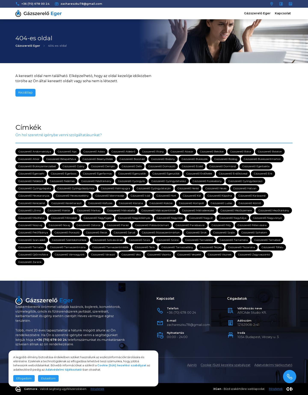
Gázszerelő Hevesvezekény (72, 195)
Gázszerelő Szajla (224, 232)
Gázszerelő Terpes (211, 247)
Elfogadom (24, 378)
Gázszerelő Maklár (58, 210)
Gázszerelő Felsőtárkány (96, 181)
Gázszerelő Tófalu (272, 247)
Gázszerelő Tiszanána (241, 247)
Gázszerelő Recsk (96, 232)
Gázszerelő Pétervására (252, 225)
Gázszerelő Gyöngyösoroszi (245, 181)
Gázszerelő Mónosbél (64, 217)
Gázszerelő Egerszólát (166, 173)
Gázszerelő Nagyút (201, 217)
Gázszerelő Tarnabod (267, 239)
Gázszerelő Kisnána (131, 203)
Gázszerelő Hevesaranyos (33, 195)
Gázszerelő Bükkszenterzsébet (37, 166)
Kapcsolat (283, 13)
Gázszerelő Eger (257, 13)
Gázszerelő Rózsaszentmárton (161, 232)
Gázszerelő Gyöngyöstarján (153, 188)
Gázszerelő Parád (118, 225)
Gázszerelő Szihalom (254, 232)
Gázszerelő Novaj (59, 225)
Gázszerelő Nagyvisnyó (267, 217)
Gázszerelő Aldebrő (123, 151)
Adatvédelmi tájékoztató (273, 365)
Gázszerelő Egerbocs (63, 173)
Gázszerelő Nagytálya (232, 217)
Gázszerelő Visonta (159, 254)
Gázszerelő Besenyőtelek (97, 158)
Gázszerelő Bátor (240, 151)
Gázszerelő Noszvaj (30, 225)
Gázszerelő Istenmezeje (109, 195)
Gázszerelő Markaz (89, 210)
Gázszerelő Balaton (270, 151)
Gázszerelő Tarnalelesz (199, 239)
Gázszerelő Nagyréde (170, 217)
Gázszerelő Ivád (140, 195)
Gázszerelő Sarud (124, 232)
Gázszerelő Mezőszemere (236, 210)
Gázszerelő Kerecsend (31, 203)
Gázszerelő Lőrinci (29, 210)
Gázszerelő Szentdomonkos (69, 239)
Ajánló (192, 365)
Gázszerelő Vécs (131, 254)
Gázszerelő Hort (166, 195)
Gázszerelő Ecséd (192, 166)
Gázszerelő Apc (67, 151)
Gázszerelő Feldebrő (30, 181)
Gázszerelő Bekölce (212, 151)
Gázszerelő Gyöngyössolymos (75, 188)
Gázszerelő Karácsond (251, 195)
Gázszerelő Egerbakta (256, 166)
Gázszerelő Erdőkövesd (233, 173)
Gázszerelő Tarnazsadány (177, 247)
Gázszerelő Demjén (103, 166)
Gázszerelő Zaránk (29, 262)
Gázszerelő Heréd (188, 188)
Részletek (97, 389)
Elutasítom (48, 378)
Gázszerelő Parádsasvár (190, 225)
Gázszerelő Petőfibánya (33, 232)
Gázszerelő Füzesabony (207, 181)
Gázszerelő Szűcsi (168, 239)
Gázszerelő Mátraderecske (198, 210)
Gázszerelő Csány (73, 166)
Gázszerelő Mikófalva (31, 217)
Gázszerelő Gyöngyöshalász (168, 181)
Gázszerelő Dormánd (222, 166)
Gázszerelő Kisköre (160, 203)
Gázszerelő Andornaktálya (34, 151)
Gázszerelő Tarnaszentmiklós (110, 247)
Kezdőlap (25, 92)
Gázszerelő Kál (192, 195)
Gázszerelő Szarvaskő (31, 239)
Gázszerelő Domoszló (161, 166)
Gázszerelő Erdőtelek (199, 173)
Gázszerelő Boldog (225, 158)
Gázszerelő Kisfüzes (100, 203)
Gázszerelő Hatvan (244, 188)
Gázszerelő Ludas (221, 203)
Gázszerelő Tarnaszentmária (68, 247)
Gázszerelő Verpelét (189, 254)
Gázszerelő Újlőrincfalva (33, 254)
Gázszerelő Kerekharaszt (66, 203)
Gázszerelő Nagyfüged (97, 217)
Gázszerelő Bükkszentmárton (262, 158)
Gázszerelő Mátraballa (121, 210)
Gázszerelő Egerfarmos (97, 173)
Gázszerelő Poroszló (66, 232)
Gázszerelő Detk (131, 166)
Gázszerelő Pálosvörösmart (152, 225)
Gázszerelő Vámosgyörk (69, 254)
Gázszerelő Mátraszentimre (158, 210)
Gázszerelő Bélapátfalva (61, 158)
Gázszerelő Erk (263, 173)
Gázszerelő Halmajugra (115, 188)
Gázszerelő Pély (221, 225)
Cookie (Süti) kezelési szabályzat (225, 365)
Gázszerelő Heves (216, 188)
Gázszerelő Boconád (132, 158)
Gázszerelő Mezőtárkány (273, 210)
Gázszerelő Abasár (181, 151)
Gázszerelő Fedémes (62, 181)
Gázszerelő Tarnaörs (30, 247)
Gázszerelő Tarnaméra (233, 239)
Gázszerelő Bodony (163, 158)
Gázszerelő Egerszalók (132, 173)
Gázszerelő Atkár (29, 158)
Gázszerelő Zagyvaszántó (254, 254)
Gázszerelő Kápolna (219, 195)
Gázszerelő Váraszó (103, 254)
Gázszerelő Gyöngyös (131, 181)
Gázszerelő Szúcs (139, 239)
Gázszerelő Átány (153, 151)
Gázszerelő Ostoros (88, 225)
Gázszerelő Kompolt (191, 203)
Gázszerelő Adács (94, 151)
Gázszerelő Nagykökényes (134, 217)
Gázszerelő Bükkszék (194, 158)
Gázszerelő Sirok (196, 232)
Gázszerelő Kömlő (249, 203)
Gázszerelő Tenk (145, 247)
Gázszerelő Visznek (219, 254)
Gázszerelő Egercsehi (31, 173)
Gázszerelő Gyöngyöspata (34, 188)
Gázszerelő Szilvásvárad (107, 239)
